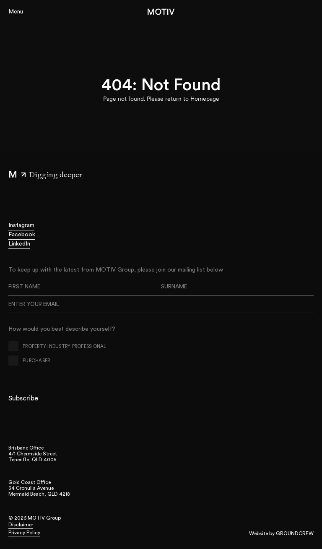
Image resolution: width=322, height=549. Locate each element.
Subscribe (23, 398)
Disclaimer (20, 524)
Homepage (204, 98)
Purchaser (36, 360)
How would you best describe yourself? (61, 329)
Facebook (21, 235)
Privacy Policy (24, 532)
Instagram (21, 225)
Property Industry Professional (64, 346)
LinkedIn (19, 244)
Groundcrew (295, 533)
